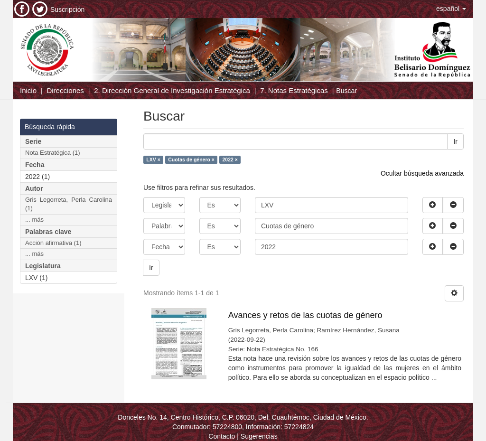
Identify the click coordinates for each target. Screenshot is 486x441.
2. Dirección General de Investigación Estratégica (172, 90)
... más (34, 219)
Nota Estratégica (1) (52, 152)
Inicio (28, 90)
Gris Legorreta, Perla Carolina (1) (68, 204)
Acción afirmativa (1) (53, 242)
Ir (455, 141)
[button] (451, 8)
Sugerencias (259, 436)
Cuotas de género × (191, 159)
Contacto (221, 436)
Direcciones (65, 90)
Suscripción (67, 9)
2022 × (229, 159)
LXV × (153, 159)
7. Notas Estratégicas (294, 90)
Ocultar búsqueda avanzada (422, 173)
